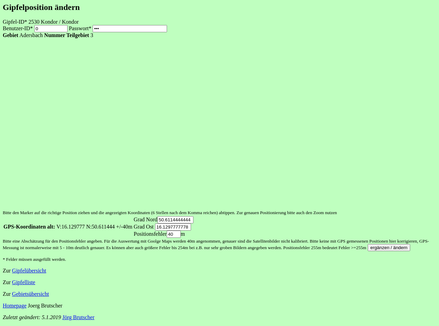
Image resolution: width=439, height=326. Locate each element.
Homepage (14, 305)
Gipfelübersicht (29, 270)
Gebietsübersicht (30, 294)
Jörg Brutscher (78, 317)
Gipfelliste (23, 282)
